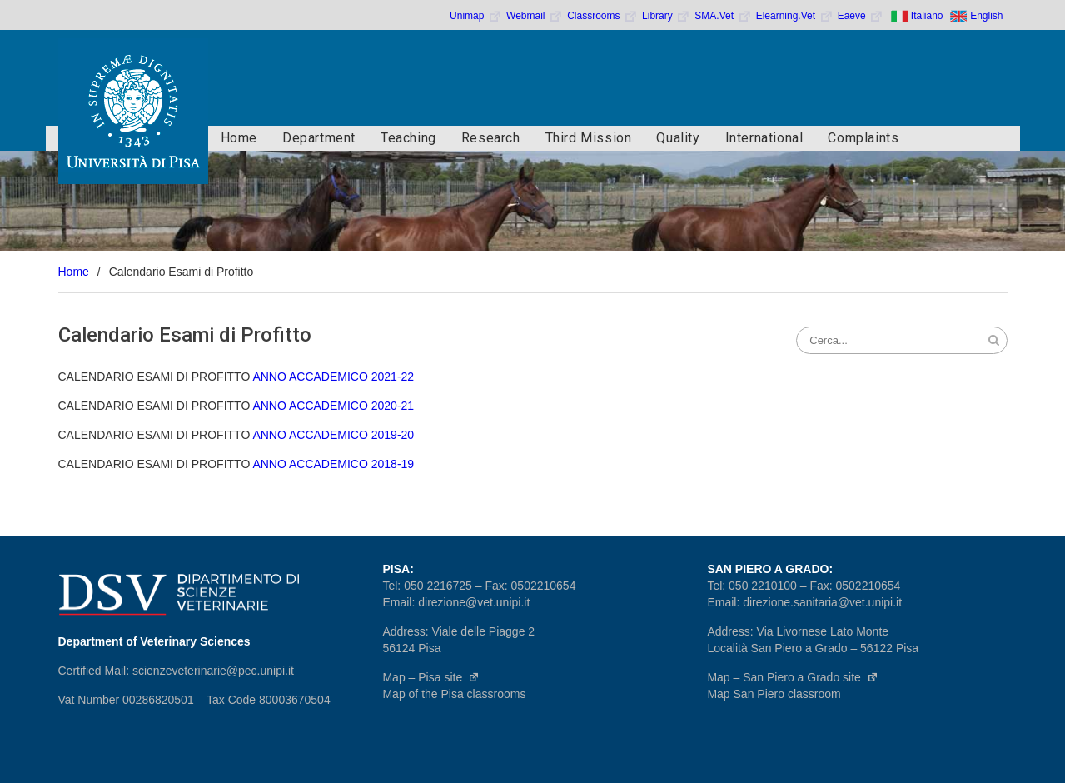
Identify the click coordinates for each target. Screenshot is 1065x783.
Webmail (534, 16)
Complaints (863, 138)
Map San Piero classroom (773, 694)
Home (239, 138)
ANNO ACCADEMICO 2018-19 (333, 464)
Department (319, 138)
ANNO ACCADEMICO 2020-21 (333, 405)
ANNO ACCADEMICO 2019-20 (333, 434)
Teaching (408, 138)
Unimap (476, 16)
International (764, 138)
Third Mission (588, 138)
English (986, 16)
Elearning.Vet (795, 16)
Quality (677, 138)
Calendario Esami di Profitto (184, 335)
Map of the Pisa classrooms (453, 694)
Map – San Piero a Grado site (792, 677)
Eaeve (861, 16)
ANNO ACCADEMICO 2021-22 (333, 376)
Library (666, 16)
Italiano (927, 16)
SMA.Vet (722, 16)
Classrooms (602, 16)
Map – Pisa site (430, 677)
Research (490, 138)
